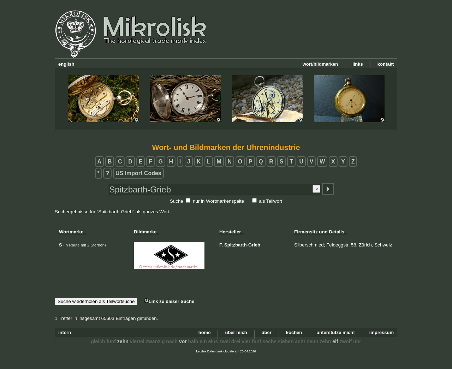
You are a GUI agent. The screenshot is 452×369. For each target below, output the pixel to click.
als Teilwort (270, 201)
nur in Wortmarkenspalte (218, 201)
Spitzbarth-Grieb (242, 245)
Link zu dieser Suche (169, 301)
